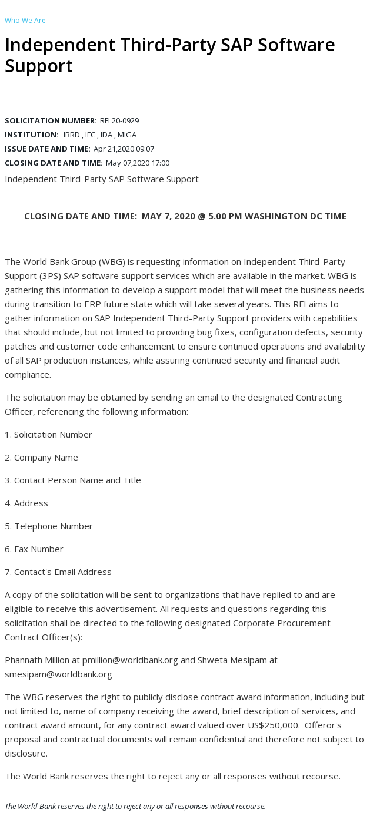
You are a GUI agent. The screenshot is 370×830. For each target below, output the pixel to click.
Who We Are (25, 20)
